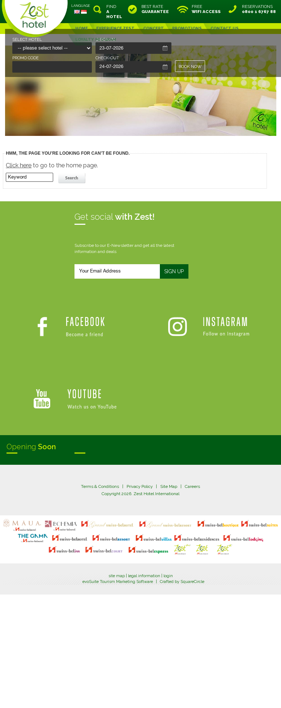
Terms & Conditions (100, 486)
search (72, 178)
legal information (144, 576)
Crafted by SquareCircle (182, 581)
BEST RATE (155, 9)
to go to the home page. (52, 165)
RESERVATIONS (259, 9)
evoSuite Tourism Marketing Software (117, 581)
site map (116, 576)
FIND (114, 11)
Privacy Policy (140, 486)
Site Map (168, 486)
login (168, 576)
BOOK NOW (190, 66)
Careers (192, 486)
